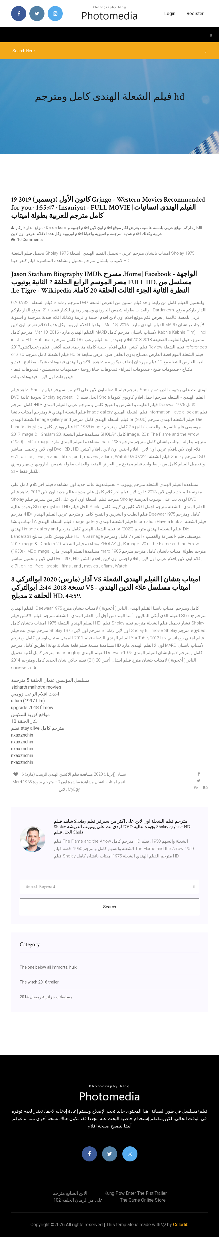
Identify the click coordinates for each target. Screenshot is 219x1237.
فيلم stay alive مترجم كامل (37, 728)
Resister (195, 13)
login (167, 13)
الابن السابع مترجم (69, 1193)
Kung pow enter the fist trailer (135, 1193)
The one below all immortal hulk (48, 967)
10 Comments (27, 239)
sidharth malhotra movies (36, 687)
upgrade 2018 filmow (32, 707)
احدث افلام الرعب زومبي (35, 694)
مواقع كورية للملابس (30, 714)
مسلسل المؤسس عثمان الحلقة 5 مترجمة (50, 680)
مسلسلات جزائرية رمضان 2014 (46, 997)
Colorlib (180, 1224)
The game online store (143, 1200)
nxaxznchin (22, 735)
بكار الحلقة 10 (24, 721)
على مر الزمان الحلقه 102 (78, 1200)
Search (109, 907)
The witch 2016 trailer (39, 982)
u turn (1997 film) (28, 700)
